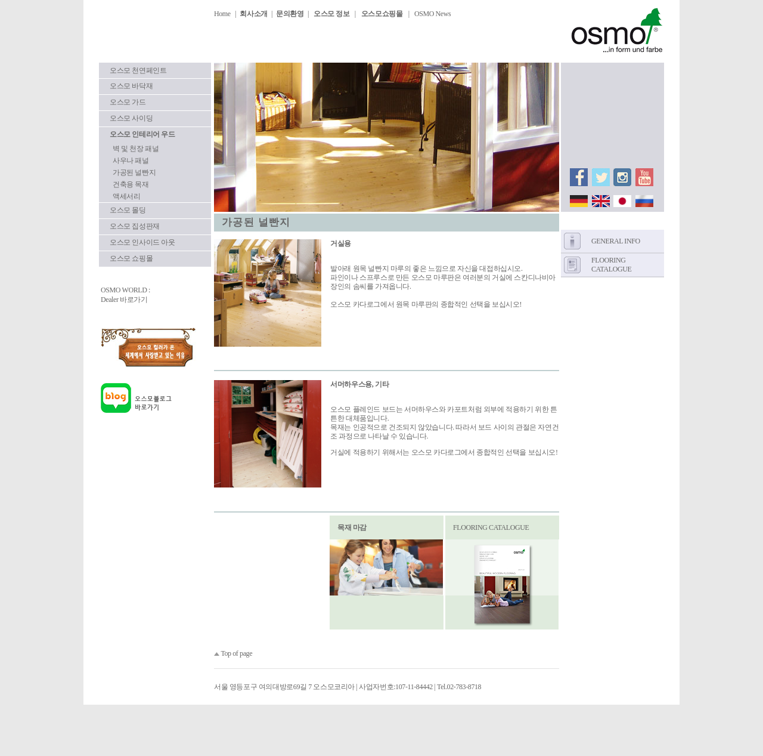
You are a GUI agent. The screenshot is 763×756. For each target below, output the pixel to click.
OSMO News (432, 14)
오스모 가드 (128, 102)
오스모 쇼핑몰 (131, 258)
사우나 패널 (131, 160)
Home (222, 14)
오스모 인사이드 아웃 (142, 242)
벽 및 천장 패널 (136, 148)
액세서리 (126, 196)
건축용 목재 (131, 184)
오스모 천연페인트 (138, 70)
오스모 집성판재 (135, 226)
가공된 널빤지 (134, 172)
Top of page (236, 653)
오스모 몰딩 (128, 210)
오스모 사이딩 (131, 118)
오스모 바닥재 (131, 86)
